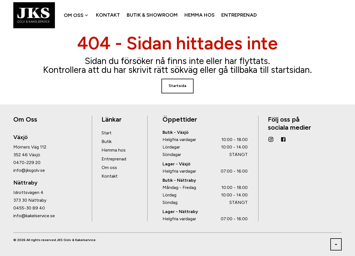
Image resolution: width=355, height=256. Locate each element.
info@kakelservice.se (34, 216)
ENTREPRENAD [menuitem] (239, 15)
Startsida (177, 85)
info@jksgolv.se (29, 170)
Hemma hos (114, 150)
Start (106, 132)
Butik (106, 141)
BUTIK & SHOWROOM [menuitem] (152, 15)
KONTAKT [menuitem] (108, 15)
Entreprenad (114, 159)
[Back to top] (336, 244)
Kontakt (110, 176)
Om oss (109, 167)
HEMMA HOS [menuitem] (199, 15)
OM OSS (76, 15)
